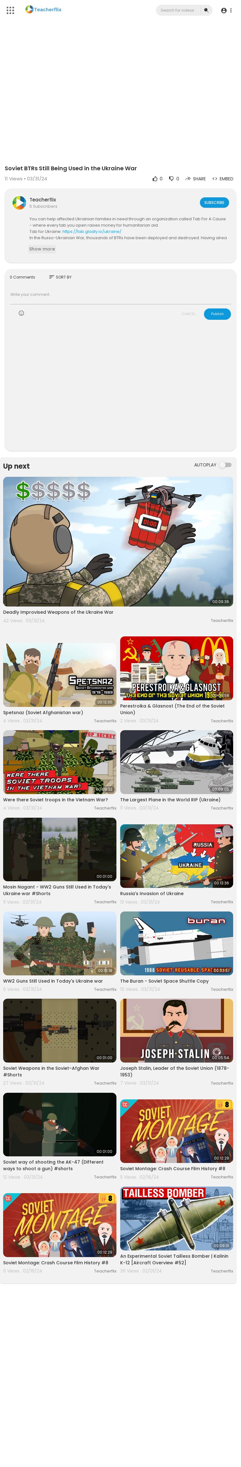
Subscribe (213, 202)
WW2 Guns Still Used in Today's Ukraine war (53, 981)
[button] (226, 10)
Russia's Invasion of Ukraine (152, 893)
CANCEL (188, 313)
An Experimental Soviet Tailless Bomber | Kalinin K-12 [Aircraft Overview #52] (174, 1259)
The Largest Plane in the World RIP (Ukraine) (170, 800)
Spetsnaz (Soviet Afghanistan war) (43, 712)
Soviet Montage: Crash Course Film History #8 (172, 1168)
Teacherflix (42, 199)
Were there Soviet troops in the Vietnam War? (55, 800)
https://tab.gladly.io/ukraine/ (91, 231)
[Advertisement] (120, 389)
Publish (217, 313)
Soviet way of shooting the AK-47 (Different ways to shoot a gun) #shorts (53, 1165)
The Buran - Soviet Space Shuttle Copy (164, 981)
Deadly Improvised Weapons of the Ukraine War (58, 612)
